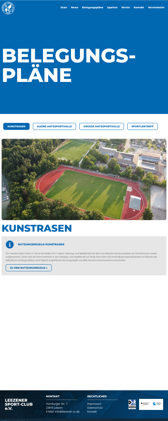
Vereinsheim (156, 7)
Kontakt (139, 7)
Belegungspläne (92, 7)
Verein (125, 7)
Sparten (112, 7)
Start (64, 7)
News (74, 7)
